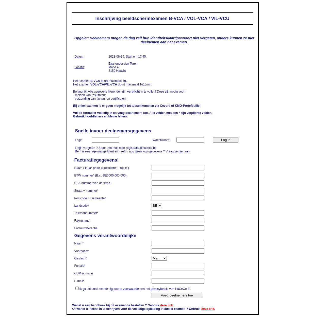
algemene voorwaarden (125, 289)
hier (181, 151)
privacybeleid (159, 289)
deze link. (167, 305)
